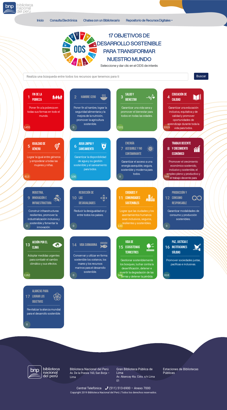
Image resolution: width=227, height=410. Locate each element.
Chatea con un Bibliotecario (101, 20)
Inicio (40, 20)
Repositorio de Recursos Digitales (148, 20)
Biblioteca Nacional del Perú (103, 392)
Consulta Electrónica (63, 20)
